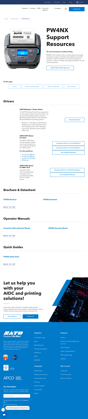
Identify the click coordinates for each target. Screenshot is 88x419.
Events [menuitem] (36, 393)
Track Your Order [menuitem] (65, 374)
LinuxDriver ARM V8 (28, 156)
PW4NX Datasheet (50, 199)
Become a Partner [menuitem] (66, 378)
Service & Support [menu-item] (45, 9)
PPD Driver (25, 160)
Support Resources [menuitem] (40, 378)
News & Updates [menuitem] (39, 385)
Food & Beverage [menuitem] (39, 337)
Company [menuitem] (38, 366)
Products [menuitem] (63, 332)
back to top (9, 235)
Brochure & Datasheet (32, 86)
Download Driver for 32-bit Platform (68, 143)
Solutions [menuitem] (38, 332)
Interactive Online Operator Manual (16, 228)
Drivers (14, 86)
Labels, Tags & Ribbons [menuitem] (67, 351)
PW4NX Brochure (10, 199)
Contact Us (76, 9)
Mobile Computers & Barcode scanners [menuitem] (69, 342)
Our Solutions (12, 316)
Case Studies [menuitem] (38, 389)
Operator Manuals (53, 86)
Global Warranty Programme (60, 67)
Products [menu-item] (32, 8)
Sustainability (47, 2)
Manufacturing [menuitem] (38, 344)
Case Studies (57, 2)
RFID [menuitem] (35, 356)
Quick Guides (71, 86)
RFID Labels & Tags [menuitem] (66, 354)
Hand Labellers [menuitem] (65, 347)
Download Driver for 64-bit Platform (68, 147)
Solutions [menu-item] (25, 8)
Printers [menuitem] (62, 337)
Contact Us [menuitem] (63, 370)
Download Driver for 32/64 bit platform (67, 169)
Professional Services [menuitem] (40, 374)
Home (6, 18)
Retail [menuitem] (36, 341)
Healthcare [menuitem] (37, 352)
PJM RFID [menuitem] (37, 359)
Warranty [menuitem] (37, 381)
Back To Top (9, 206)
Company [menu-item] (58, 8)
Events (70, 2)
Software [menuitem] (63, 358)
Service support (14, 18)
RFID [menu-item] (38, 8)
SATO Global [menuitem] (38, 370)
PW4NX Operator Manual (58, 228)
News (64, 2)
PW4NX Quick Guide (11, 256)
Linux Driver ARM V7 (28, 154)
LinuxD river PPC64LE (28, 158)
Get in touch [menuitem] (65, 366)
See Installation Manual (68, 152)
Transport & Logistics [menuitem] (40, 348)
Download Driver (74, 119)
